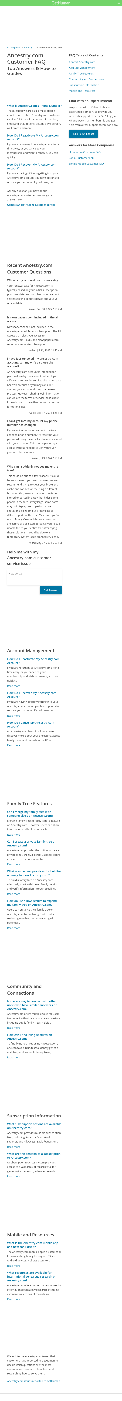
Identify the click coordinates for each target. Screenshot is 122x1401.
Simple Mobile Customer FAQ (86, 163)
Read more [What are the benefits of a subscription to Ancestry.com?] (13, 1176)
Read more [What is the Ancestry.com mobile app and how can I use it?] (13, 1266)
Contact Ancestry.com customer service (31, 205)
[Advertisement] (34, 234)
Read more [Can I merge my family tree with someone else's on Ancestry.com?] (13, 834)
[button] (119, 3)
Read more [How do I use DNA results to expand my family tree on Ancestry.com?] (13, 928)
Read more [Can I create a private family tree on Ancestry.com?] (13, 864)
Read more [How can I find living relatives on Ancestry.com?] (13, 1057)
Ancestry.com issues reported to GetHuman (33, 1381)
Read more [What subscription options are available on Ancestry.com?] (13, 1147)
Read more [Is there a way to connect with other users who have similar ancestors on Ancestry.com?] (13, 1027)
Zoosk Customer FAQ (81, 158)
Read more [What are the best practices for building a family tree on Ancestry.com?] (13, 894)
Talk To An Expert (83, 133)
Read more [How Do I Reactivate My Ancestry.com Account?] (13, 686)
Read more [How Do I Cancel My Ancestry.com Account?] (13, 745)
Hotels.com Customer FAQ (85, 152)
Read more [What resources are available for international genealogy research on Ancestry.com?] (13, 1299)
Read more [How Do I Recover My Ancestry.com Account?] (13, 715)
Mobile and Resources (82, 91)
